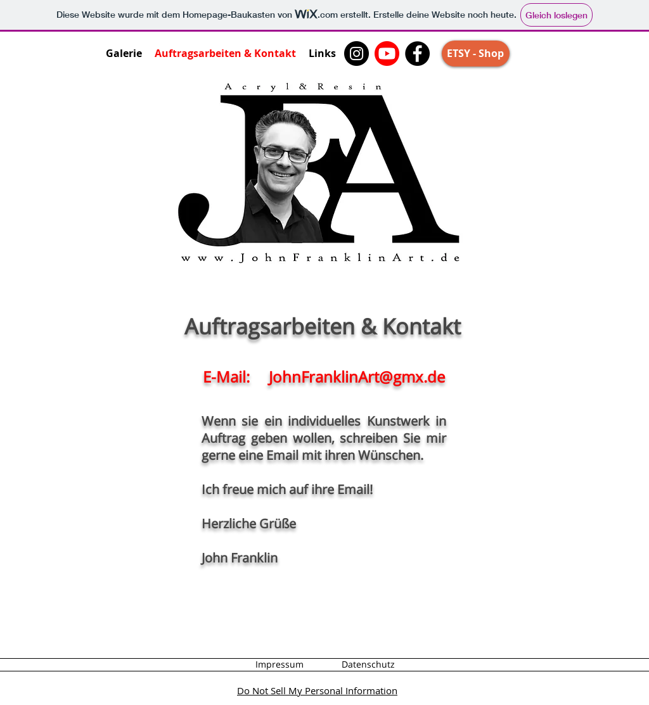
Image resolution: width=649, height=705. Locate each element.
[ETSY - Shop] (476, 54)
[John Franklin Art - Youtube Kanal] (387, 53)
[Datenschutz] (368, 664)
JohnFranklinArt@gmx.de (357, 376)
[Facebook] (417, 53)
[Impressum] (279, 664)
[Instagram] (356, 53)
